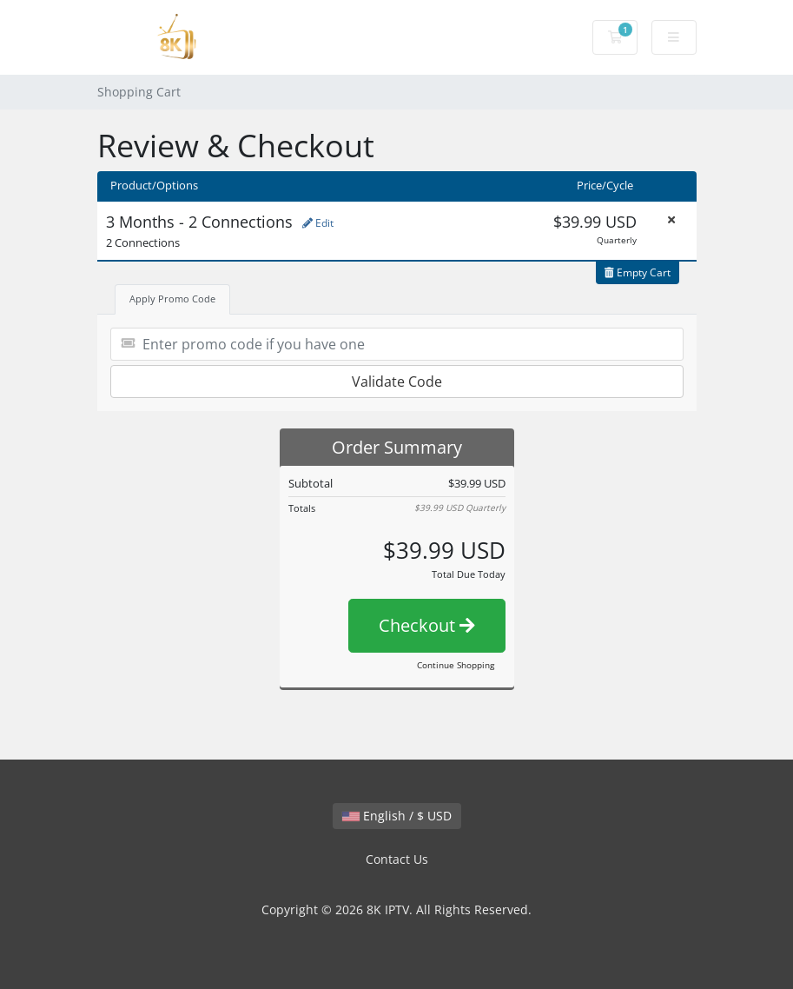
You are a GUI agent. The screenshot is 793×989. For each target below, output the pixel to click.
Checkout (427, 625)
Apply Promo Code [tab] (172, 298)
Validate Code (397, 381)
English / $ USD (397, 815)
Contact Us (397, 859)
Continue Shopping (455, 665)
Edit (318, 223)
